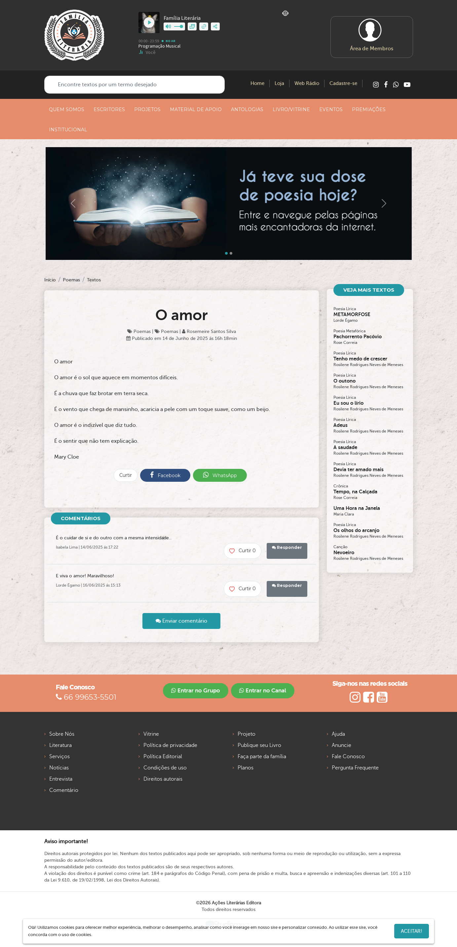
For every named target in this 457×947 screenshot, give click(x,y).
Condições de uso (165, 768)
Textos (94, 279)
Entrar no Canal (262, 690)
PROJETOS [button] (147, 109)
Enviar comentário (181, 621)
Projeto (246, 734)
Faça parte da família (262, 757)
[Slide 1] (231, 253)
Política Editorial (162, 757)
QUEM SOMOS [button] (66, 109)
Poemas (71, 279)
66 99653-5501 (86, 697)
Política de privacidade (170, 745)
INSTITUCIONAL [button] (68, 130)
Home (257, 83)
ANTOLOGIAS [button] (247, 109)
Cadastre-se (343, 83)
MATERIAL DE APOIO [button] (196, 109)
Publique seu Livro (259, 745)
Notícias (59, 768)
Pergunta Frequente (355, 768)
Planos (245, 768)
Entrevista (60, 779)
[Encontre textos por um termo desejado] (134, 85)
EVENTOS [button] (331, 109)
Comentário (63, 790)
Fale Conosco (348, 757)
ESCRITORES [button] (109, 109)
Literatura (60, 745)
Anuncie (341, 745)
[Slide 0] (226, 253)
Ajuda (338, 734)
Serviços (59, 757)
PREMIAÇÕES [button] (369, 109)
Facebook (165, 475)
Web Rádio (306, 83)
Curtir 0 (242, 551)
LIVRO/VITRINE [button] (291, 109)
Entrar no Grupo (195, 690)
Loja (279, 83)
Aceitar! (411, 931)
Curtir (125, 475)
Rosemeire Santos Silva (209, 331)
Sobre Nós (61, 734)
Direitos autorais (162, 779)
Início (50, 279)
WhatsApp (220, 475)
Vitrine (151, 734)
